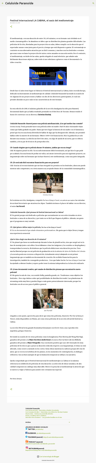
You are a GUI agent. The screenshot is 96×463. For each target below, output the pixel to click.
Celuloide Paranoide (19, 3)
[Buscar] (36, 3)
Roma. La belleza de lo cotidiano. (36, 415)
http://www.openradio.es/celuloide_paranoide (40, 444)
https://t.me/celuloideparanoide (53, 437)
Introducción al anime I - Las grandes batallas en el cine (44, 417)
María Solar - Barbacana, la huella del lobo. (39, 414)
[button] (11, 26)
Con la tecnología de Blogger (48, 456)
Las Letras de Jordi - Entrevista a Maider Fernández (42, 410)
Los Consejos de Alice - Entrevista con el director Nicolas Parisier (47, 412)
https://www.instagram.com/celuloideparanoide (41, 450)
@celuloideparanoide (44, 433)
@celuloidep (39, 429)
